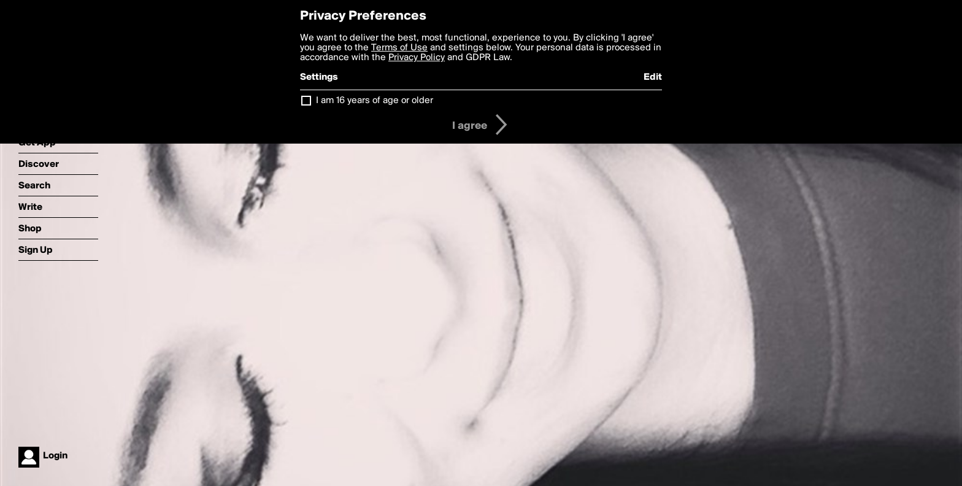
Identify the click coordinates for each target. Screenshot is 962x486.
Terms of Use (399, 48)
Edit (653, 77)
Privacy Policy (416, 58)
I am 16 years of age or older (374, 101)
